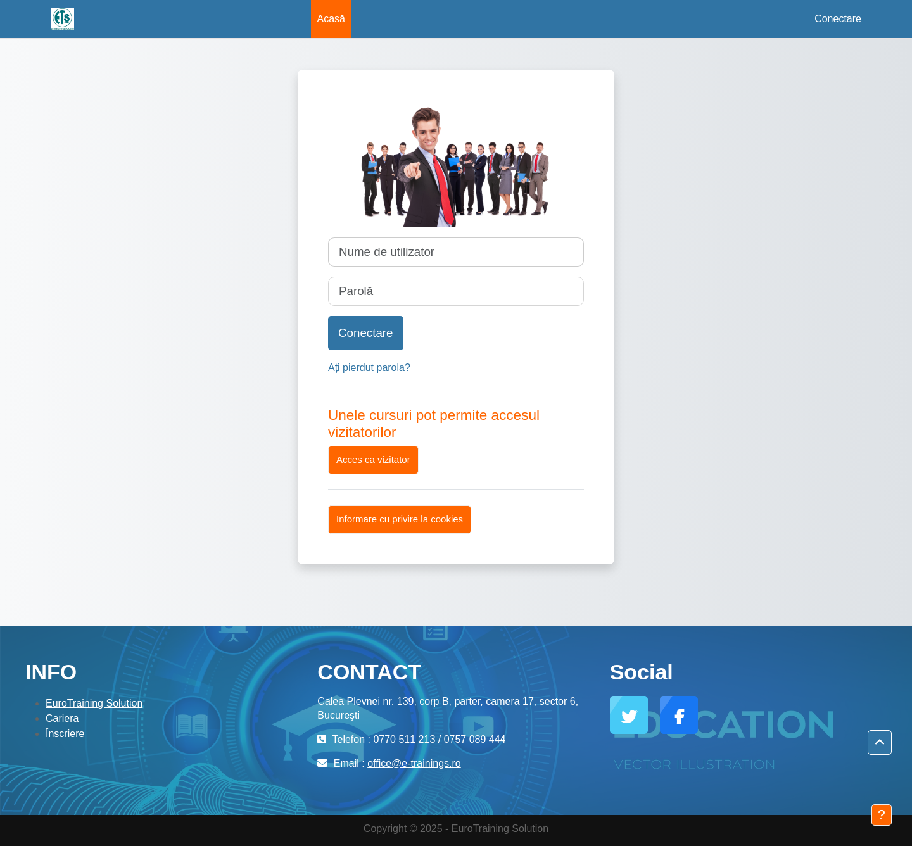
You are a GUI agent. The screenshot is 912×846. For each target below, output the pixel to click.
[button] (880, 742)
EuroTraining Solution (94, 703)
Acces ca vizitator (373, 459)
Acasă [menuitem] (331, 18)
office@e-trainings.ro (414, 763)
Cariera (62, 718)
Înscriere (65, 733)
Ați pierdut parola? (369, 367)
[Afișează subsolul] (881, 815)
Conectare (837, 18)
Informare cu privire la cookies (399, 519)
